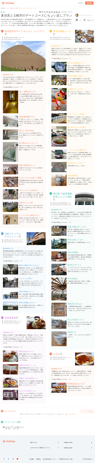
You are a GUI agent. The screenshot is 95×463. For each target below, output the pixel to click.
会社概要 (31, 459)
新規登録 (89, 3)
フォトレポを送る (87, 411)
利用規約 (38, 459)
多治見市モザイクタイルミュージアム (24, 31)
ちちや (56, 354)
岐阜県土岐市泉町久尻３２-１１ (62, 357)
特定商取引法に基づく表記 (66, 459)
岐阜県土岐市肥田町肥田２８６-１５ (63, 203)
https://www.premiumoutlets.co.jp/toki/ (15, 241)
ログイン (81, 3)
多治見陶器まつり (62, 31)
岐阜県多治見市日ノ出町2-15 (61, 37)
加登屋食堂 (10, 317)
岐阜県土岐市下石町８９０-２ (13, 321)
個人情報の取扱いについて (50, 459)
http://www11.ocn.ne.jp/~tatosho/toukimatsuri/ (66, 39)
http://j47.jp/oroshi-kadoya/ (12, 323)
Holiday (8, 3)
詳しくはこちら (70, 414)
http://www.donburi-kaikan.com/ (62, 204)
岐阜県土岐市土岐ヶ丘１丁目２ (13, 240)
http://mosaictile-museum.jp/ (12, 39)
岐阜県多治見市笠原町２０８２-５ (14, 37)
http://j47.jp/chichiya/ (59, 359)
